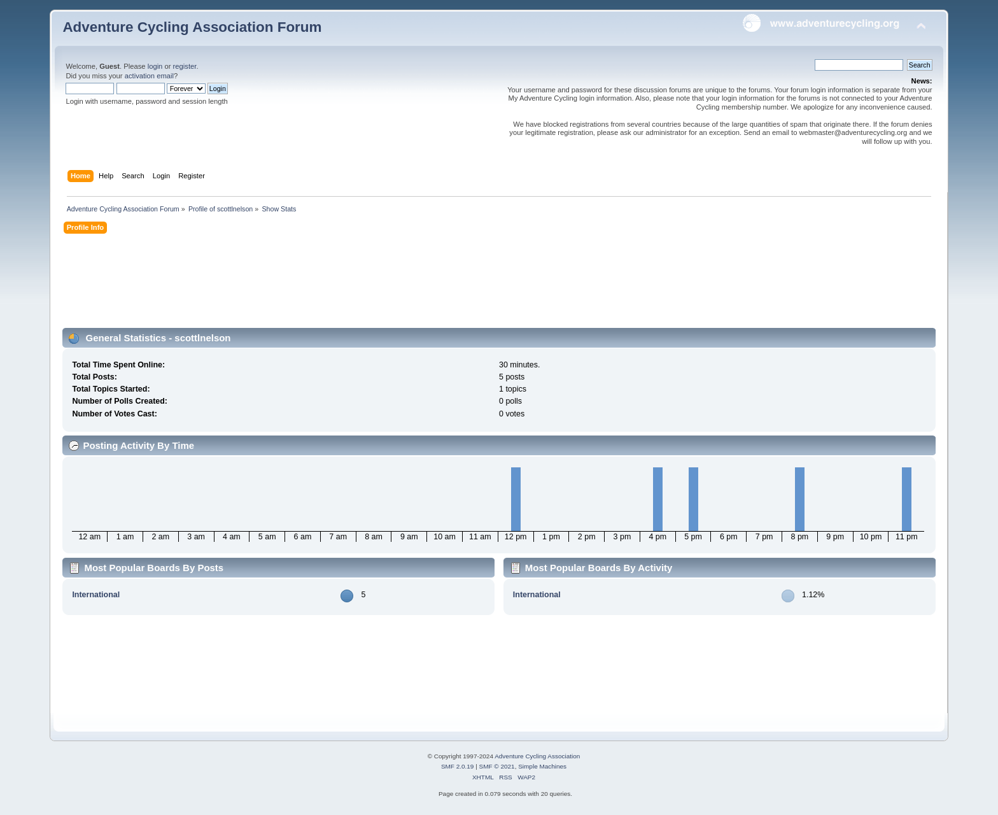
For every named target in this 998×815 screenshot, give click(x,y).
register (185, 66)
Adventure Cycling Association (537, 756)
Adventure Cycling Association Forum (191, 27)
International (96, 594)
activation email (149, 76)
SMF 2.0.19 (457, 766)
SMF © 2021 (497, 766)
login (155, 66)
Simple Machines (542, 766)
